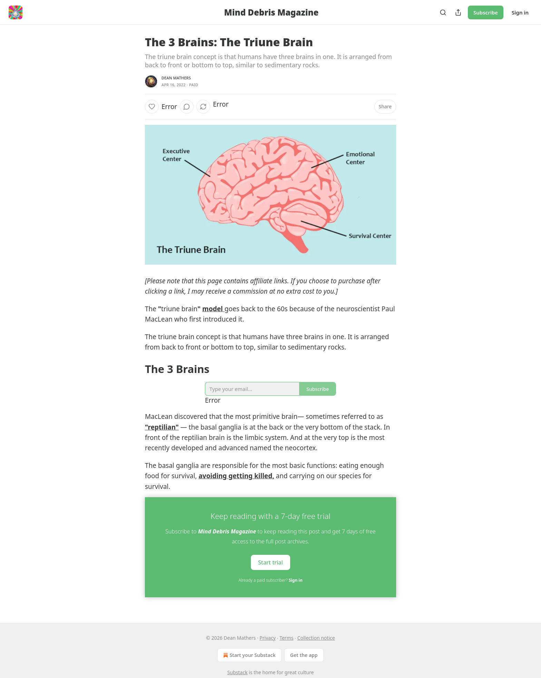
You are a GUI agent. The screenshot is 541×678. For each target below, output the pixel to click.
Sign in (520, 12)
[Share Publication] (458, 12)
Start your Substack (248, 655)
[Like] (152, 107)
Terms (286, 638)
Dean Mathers (176, 77)
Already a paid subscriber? (270, 580)
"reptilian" (162, 427)
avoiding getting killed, (236, 475)
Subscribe (485, 12)
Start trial (270, 562)
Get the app (304, 655)
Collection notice (316, 638)
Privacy (267, 638)
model (212, 308)
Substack (237, 672)
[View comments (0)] (187, 107)
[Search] (443, 12)
